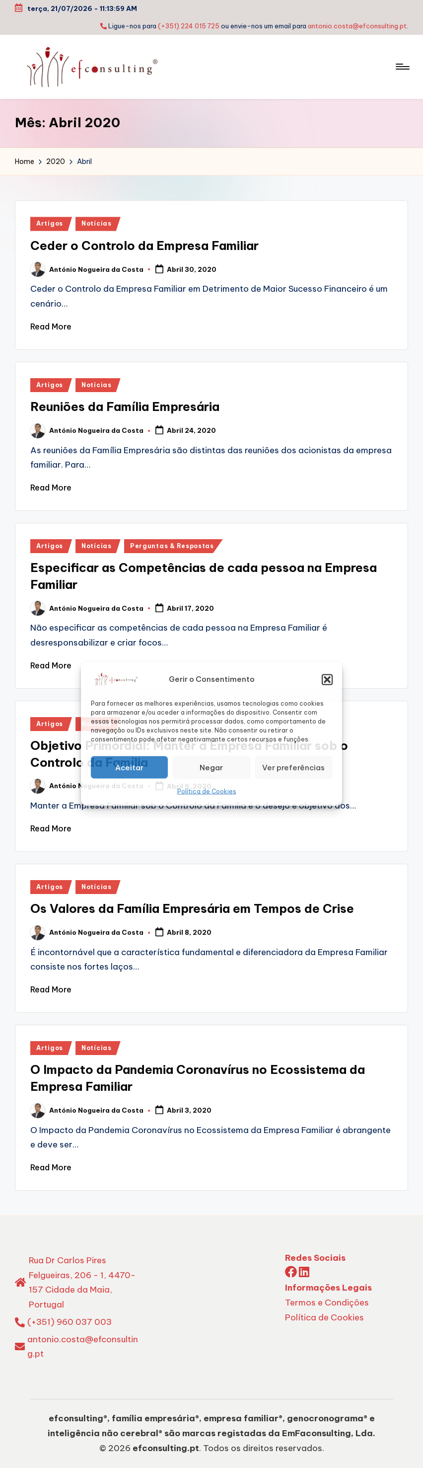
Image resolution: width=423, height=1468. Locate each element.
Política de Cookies (206, 791)
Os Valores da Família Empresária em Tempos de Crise (192, 908)
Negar (211, 767)
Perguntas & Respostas (172, 546)
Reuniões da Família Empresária (124, 406)
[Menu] (402, 66)
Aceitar (129, 767)
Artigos (49, 223)
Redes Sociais (315, 1257)
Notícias (96, 223)
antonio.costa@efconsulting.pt (357, 26)
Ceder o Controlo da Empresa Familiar (144, 245)
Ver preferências (293, 767)
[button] (327, 679)
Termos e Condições (327, 1302)
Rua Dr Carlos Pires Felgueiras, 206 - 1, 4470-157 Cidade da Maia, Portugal (82, 1282)
